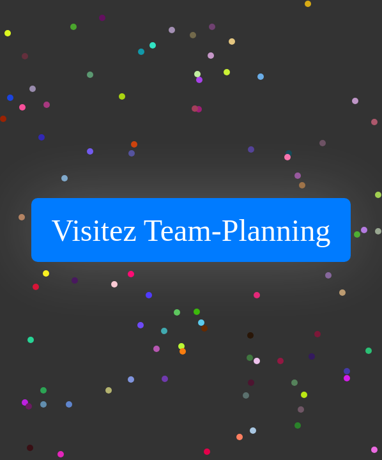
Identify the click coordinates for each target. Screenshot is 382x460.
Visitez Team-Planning (191, 230)
